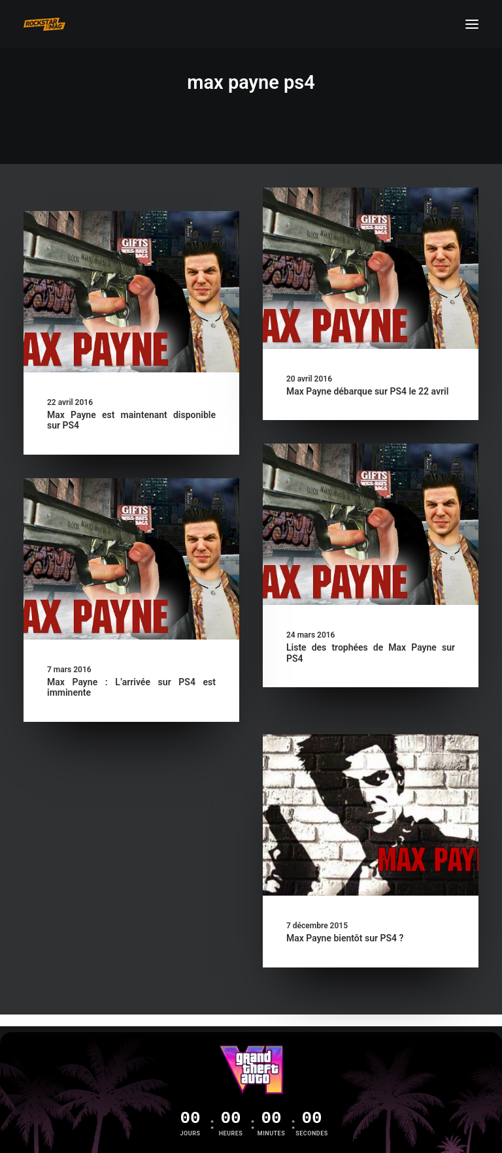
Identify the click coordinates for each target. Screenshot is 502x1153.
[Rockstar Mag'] (44, 24)
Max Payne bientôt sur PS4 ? (344, 938)
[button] (472, 24)
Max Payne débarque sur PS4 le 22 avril (367, 391)
